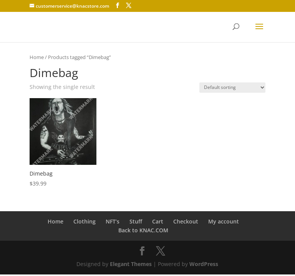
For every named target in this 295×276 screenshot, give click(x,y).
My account (223, 221)
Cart (157, 221)
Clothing (84, 221)
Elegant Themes (131, 264)
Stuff (135, 221)
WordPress (203, 264)
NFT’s (112, 221)
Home (37, 57)
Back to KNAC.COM (143, 230)
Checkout (185, 221)
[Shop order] (232, 87)
